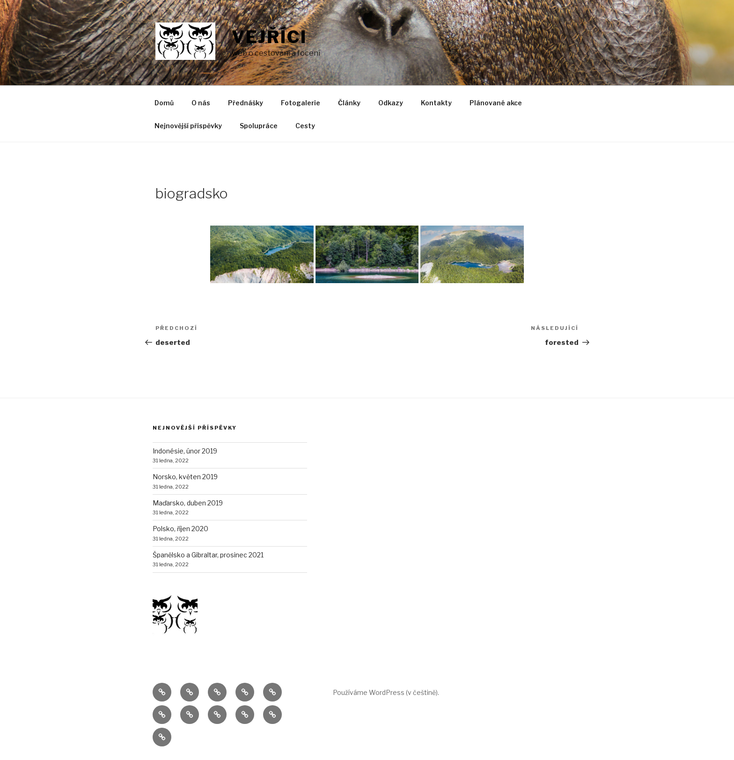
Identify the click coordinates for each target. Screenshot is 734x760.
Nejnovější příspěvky (188, 126)
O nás (200, 103)
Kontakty (436, 103)
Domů (164, 103)
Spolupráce (259, 126)
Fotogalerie (300, 103)
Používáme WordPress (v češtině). (386, 692)
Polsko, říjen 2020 (180, 529)
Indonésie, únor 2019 (185, 451)
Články (349, 103)
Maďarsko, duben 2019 (188, 503)
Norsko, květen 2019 (185, 477)
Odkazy (390, 103)
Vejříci (269, 37)
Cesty (305, 126)
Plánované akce (496, 103)
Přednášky (245, 103)
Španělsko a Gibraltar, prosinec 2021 (208, 555)
